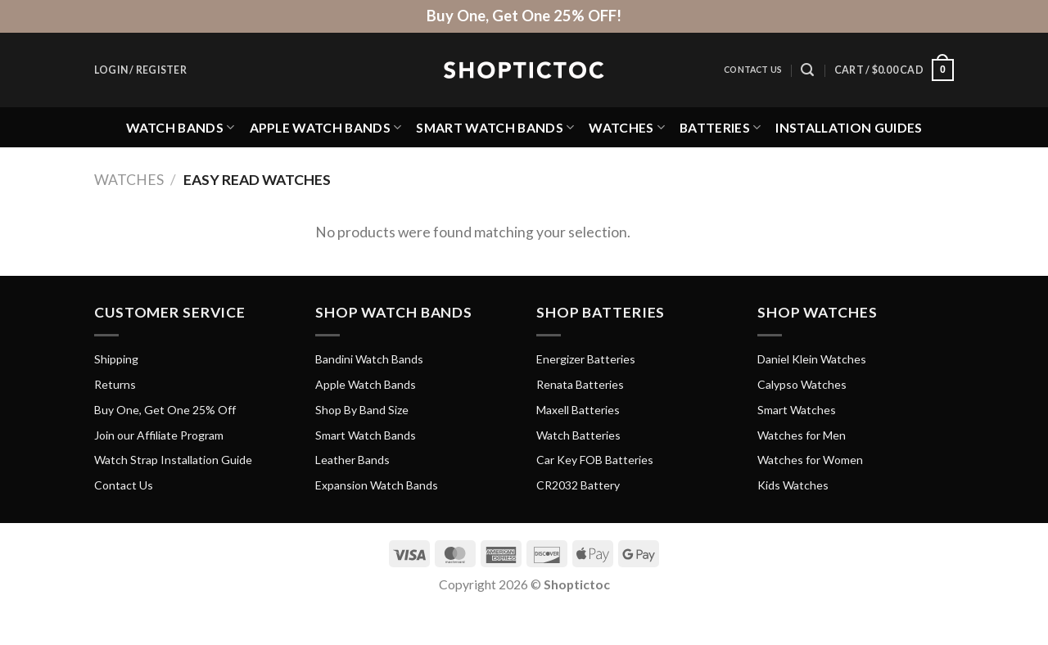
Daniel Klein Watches (811, 359)
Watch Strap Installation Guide (173, 460)
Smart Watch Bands (495, 127)
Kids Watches (793, 485)
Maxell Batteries (578, 410)
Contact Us (753, 69)
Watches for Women (810, 460)
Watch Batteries (578, 435)
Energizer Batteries (585, 359)
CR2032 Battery (578, 485)
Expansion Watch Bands (376, 485)
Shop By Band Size (362, 410)
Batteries (720, 127)
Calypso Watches (802, 384)
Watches (627, 127)
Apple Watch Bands (326, 127)
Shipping (116, 359)
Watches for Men (801, 435)
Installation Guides (848, 127)
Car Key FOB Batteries (594, 460)
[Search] (807, 70)
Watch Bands (180, 127)
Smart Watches (796, 410)
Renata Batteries (580, 384)
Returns (115, 384)
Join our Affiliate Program (159, 435)
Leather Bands (352, 460)
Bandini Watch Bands (369, 359)
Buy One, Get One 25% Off (165, 410)
